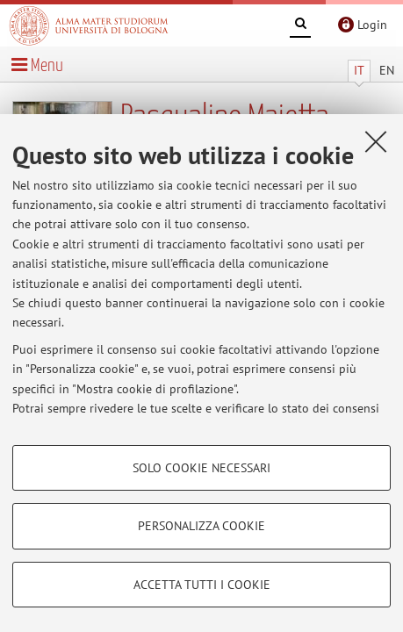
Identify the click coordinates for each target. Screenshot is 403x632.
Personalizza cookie (201, 526)
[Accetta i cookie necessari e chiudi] (376, 141)
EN (386, 70)
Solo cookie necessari (201, 468)
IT (359, 70)
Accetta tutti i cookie (201, 584)
